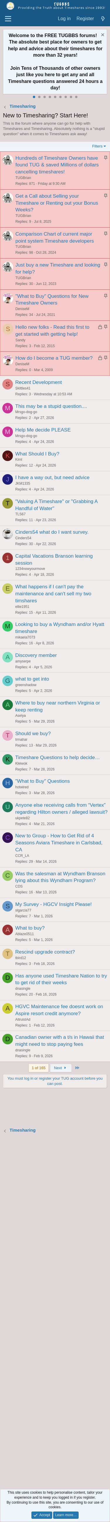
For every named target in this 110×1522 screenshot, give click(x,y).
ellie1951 (22, 607)
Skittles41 (23, 388)
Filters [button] (97, 146)
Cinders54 (23, 538)
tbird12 (20, 958)
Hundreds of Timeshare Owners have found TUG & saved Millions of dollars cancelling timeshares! (57, 165)
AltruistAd (22, 1019)
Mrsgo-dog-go (26, 412)
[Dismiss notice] (101, 35)
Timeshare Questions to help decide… (57, 757)
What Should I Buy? (37, 454)
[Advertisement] (55, 1312)
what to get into (32, 679)
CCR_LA (22, 856)
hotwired (21, 787)
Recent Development (38, 382)
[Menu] (8, 19)
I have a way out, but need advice (52, 477)
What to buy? (30, 928)
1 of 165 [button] (38, 1068)
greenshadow (25, 685)
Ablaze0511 (24, 934)
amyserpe (23, 661)
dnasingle (22, 989)
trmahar (21, 739)
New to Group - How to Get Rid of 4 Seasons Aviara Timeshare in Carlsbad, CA (58, 843)
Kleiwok (21, 763)
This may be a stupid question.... (51, 406)
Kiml (18, 460)
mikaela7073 (25, 637)
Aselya (20, 716)
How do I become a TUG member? (54, 358)
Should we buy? (33, 733)
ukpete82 (22, 818)
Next (61, 1068)
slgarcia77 (23, 910)
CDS (19, 886)
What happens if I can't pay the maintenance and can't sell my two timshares (53, 593)
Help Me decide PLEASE (43, 430)
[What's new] (103, 19)
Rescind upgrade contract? (45, 952)
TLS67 (20, 514)
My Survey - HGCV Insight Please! (53, 904)
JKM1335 (22, 483)
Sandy (21, 340)
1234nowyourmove (30, 569)
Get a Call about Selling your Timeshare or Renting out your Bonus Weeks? (57, 203)
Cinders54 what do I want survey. (52, 532)
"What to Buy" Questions (42, 781)
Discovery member (36, 655)
